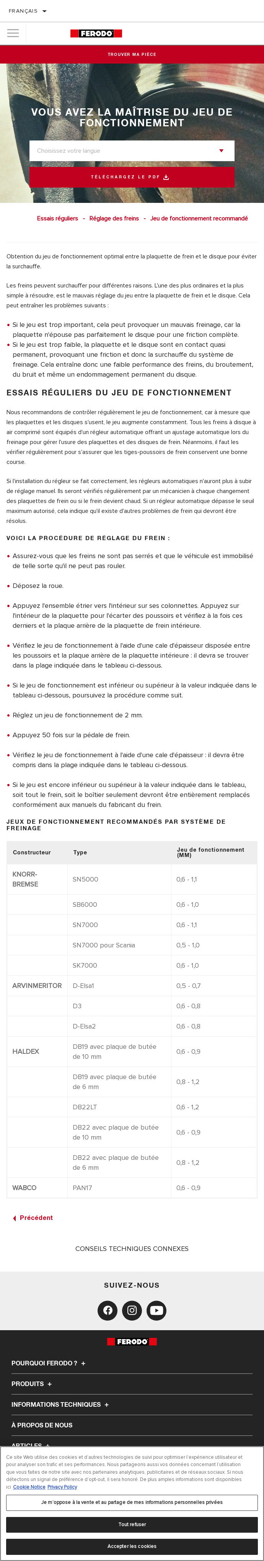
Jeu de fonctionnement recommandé (199, 218)
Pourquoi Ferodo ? (49, 1363)
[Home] (96, 33)
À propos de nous (41, 1425)
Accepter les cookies (132, 1546)
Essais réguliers (57, 218)
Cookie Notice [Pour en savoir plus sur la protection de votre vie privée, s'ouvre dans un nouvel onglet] (29, 1487)
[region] (132, 1503)
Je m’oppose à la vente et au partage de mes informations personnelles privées (132, 1502)
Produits (32, 1384)
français (23, 11)
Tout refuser (132, 1525)
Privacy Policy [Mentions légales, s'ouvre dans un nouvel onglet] (62, 1487)
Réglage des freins (114, 218)
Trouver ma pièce (132, 55)
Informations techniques (61, 1405)
